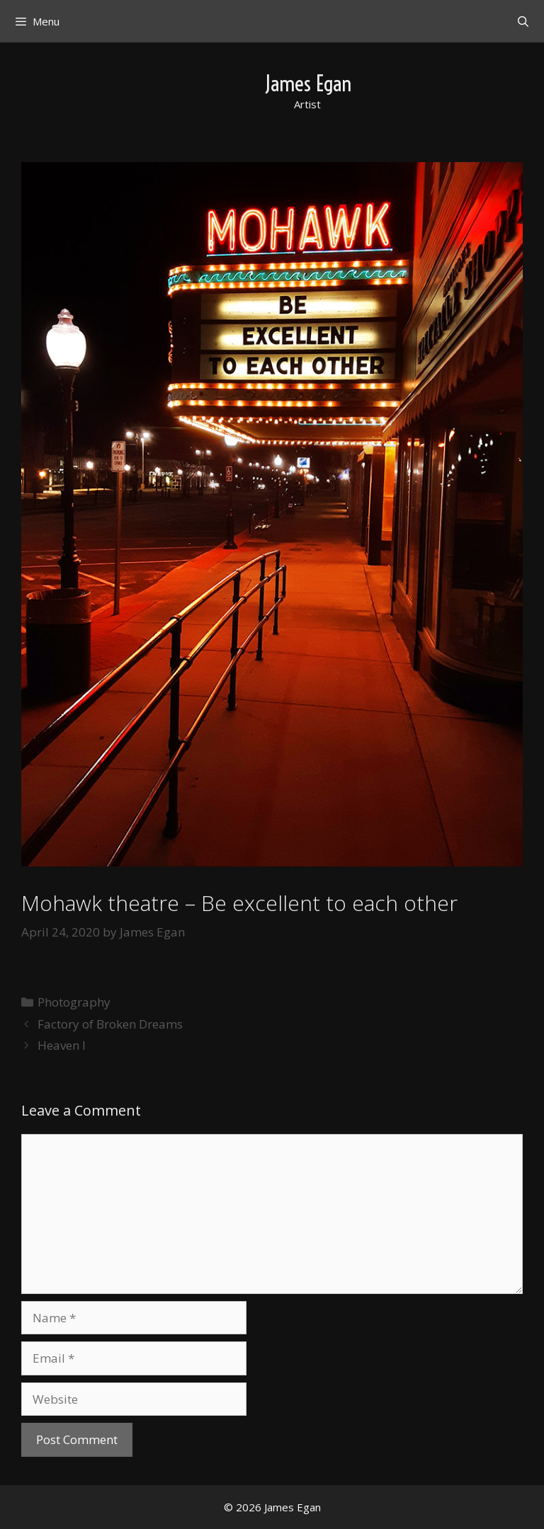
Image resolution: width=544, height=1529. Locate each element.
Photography (74, 1002)
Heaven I (62, 1045)
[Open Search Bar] (523, 21)
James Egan (307, 83)
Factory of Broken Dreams (110, 1024)
